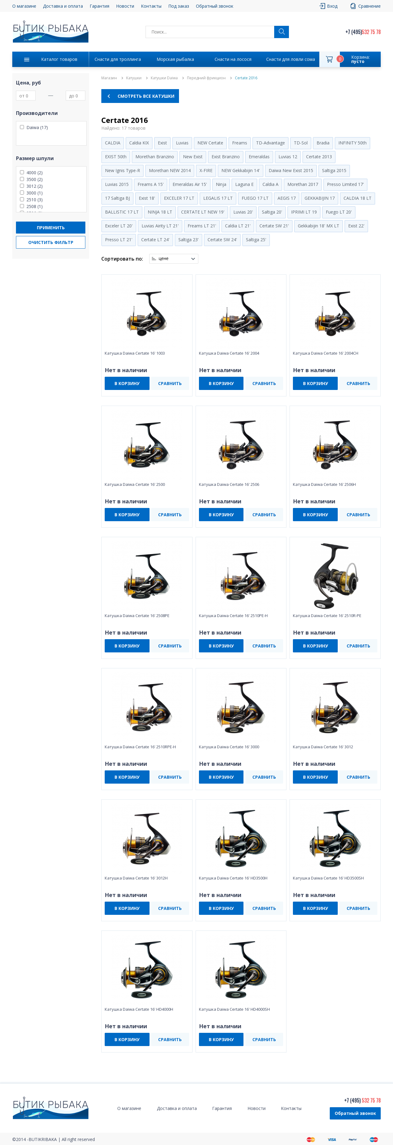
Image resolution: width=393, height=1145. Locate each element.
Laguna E (244, 184)
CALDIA (112, 143)
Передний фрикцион (206, 78)
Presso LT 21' (118, 239)
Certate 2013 (319, 156)
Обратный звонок (214, 6)
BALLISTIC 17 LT (122, 212)
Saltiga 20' (272, 212)
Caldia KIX (139, 143)
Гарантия (99, 6)
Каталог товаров (59, 59)
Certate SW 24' (222, 239)
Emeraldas (259, 156)
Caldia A (270, 184)
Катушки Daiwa (164, 78)
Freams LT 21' (202, 226)
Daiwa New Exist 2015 (291, 170)
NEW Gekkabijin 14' (240, 170)
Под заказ (178, 6)
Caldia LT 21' (238, 226)
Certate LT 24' (155, 239)
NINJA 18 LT (160, 212)
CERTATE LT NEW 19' (202, 212)
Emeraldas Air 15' (190, 184)
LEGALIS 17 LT (218, 198)
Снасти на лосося (233, 59)
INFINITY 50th (352, 143)
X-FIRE (206, 170)
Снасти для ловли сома (290, 59)
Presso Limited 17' (345, 184)
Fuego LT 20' (339, 212)
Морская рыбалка (175, 59)
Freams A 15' (151, 184)
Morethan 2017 (302, 184)
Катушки (134, 78)
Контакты (151, 6)
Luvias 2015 (117, 184)
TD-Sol (301, 143)
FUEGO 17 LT (255, 198)
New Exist (193, 156)
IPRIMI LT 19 (304, 212)
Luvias (182, 143)
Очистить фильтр (50, 242)
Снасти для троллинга (118, 59)
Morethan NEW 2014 (170, 170)
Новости (125, 6)
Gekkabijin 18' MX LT (318, 226)
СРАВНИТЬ (170, 383)
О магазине (24, 6)
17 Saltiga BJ (117, 198)
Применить (51, 227)
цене (164, 258)
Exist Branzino (226, 156)
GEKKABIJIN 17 (320, 198)
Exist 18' (147, 198)
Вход (332, 6)
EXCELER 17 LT (179, 198)
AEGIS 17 (287, 198)
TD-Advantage (270, 143)
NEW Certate (210, 143)
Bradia (323, 143)
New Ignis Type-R (122, 170)
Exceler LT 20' (119, 226)
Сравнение (369, 6)
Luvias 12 (287, 156)
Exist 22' (356, 226)
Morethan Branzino (154, 156)
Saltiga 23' (188, 239)
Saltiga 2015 (334, 170)
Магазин (109, 78)
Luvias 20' (243, 212)
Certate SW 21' (274, 226)
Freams (239, 143)
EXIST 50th (115, 156)
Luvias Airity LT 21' (160, 226)
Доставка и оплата (63, 6)
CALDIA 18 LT (358, 198)
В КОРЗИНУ (127, 383)
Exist (162, 143)
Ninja (221, 184)
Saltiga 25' (256, 239)
